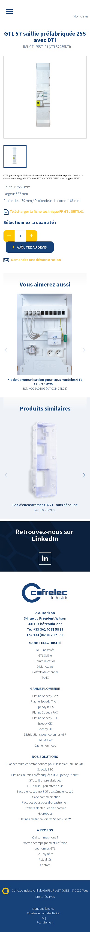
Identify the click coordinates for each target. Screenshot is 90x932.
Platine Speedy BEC (45, 718)
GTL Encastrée (45, 650)
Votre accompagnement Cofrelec (45, 843)
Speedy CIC (45, 723)
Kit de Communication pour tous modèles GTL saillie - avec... (45, 381)
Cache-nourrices (45, 745)
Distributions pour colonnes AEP (45, 734)
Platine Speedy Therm (45, 701)
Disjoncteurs (45, 666)
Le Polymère (45, 854)
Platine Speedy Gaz (45, 696)
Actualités (45, 859)
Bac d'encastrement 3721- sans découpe (45, 504)
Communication (45, 661)
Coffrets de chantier (45, 672)
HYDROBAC (45, 740)
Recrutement (45, 922)
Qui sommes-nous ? (45, 837)
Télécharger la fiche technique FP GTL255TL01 (43, 212)
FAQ (43, 918)
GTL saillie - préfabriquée (45, 780)
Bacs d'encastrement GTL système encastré (45, 791)
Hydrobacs (45, 813)
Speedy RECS (45, 707)
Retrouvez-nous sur (45, 546)
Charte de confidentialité (43, 913)
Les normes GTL (45, 848)
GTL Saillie (45, 655)
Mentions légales (43, 909)
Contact (45, 865)
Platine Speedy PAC (45, 712)
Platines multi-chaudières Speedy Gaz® (45, 819)
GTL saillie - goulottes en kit (45, 786)
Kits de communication (45, 797)
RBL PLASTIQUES (58, 890)
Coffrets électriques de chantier (45, 808)
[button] (84, 475)
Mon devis (80, 11)
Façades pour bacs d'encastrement (45, 802)
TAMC (45, 677)
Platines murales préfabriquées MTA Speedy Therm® (45, 775)
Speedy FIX (45, 729)
